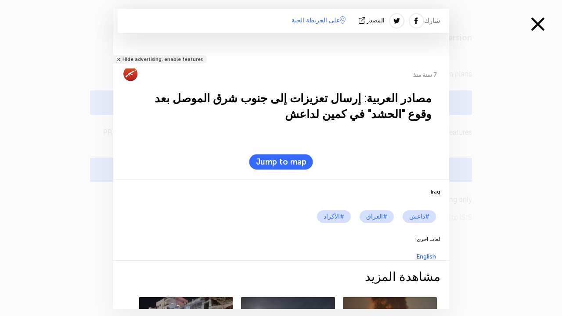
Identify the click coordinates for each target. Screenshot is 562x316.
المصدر (372, 20)
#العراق (376, 216)
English (426, 256)
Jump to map (281, 162)
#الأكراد (334, 216)
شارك (432, 21)
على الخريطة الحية (319, 20)
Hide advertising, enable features (162, 59)
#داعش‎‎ (419, 216)
